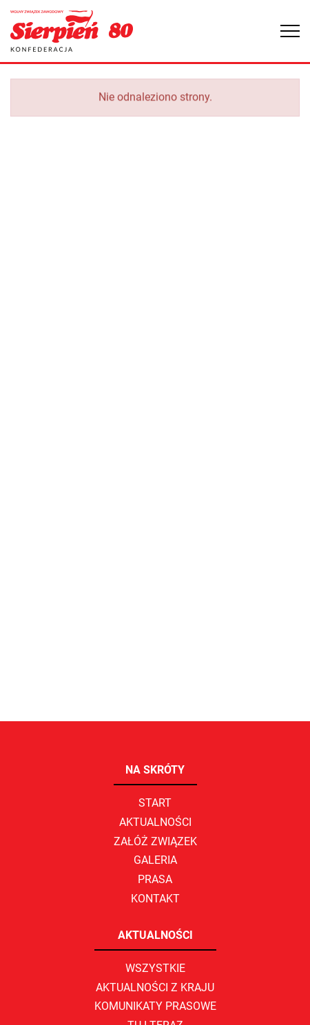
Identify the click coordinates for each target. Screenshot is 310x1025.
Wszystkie (155, 968)
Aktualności (155, 822)
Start (155, 802)
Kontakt (155, 898)
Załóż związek (155, 841)
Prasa (155, 879)
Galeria (155, 860)
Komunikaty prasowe (155, 1006)
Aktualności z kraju (155, 987)
